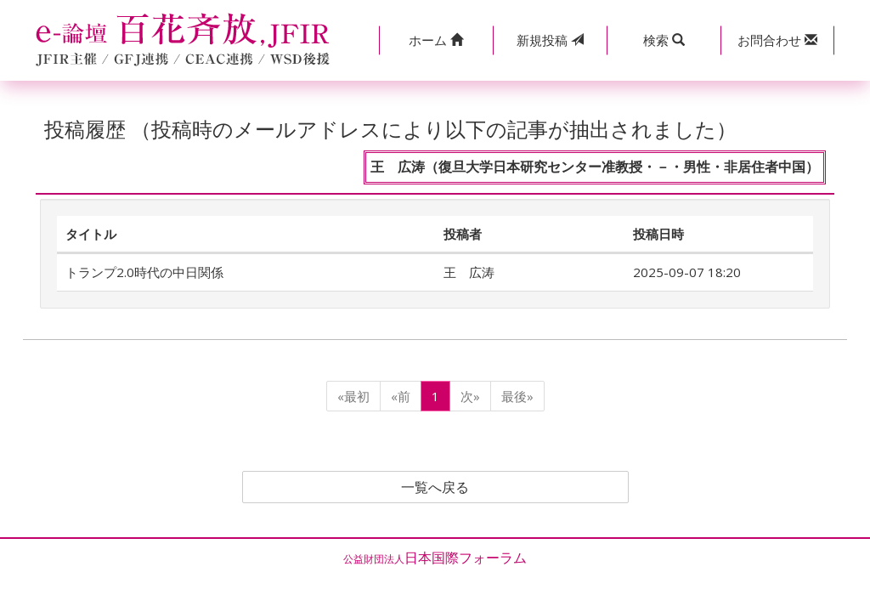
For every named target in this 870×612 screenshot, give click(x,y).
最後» (517, 396)
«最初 (353, 396)
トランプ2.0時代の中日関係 (144, 272)
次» (470, 396)
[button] (436, 40)
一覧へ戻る (435, 487)
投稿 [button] (550, 39)
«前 (400, 396)
